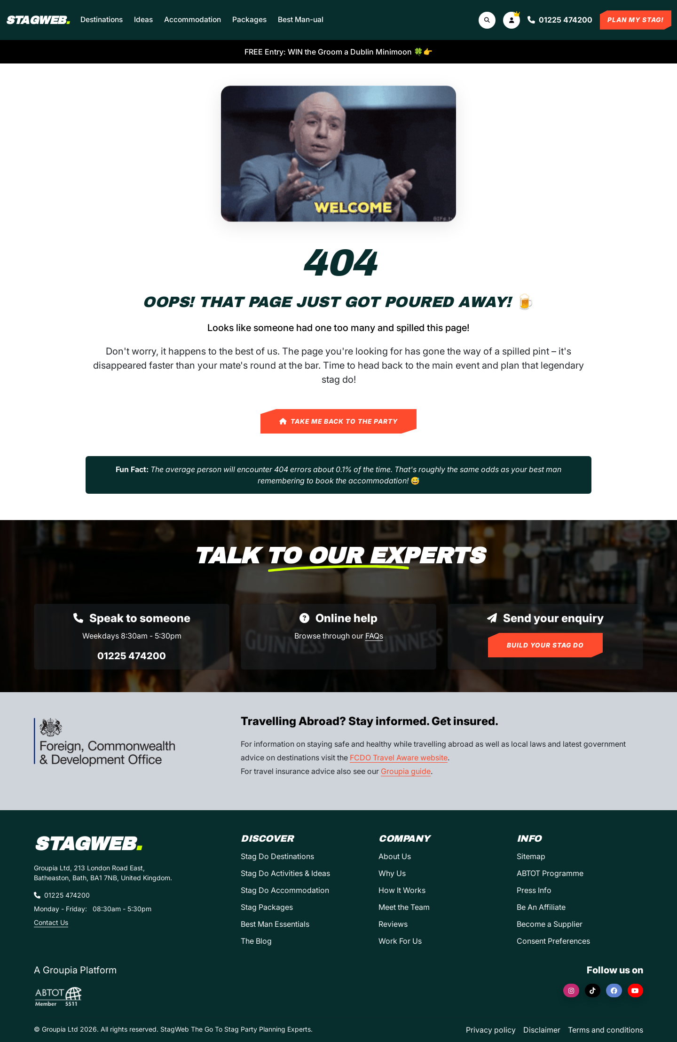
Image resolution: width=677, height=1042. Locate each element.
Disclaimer (541, 1029)
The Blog (256, 941)
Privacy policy (491, 1029)
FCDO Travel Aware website (399, 757)
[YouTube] (636, 990)
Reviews (393, 924)
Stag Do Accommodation (285, 890)
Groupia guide (406, 771)
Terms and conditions (605, 1029)
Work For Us (400, 941)
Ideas (143, 19)
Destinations (101, 19)
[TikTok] (593, 990)
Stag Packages (267, 907)
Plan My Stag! (635, 20)
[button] (511, 20)
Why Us (392, 873)
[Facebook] (614, 990)
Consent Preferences (553, 941)
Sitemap (531, 856)
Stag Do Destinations (277, 856)
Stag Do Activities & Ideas (285, 873)
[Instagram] (571, 990)
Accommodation (192, 19)
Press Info (534, 890)
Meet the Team (404, 907)
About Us (394, 856)
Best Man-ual (300, 19)
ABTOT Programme (550, 873)
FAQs (374, 635)
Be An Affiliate (541, 907)
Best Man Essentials (275, 924)
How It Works (401, 890)
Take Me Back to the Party (338, 421)
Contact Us (51, 922)
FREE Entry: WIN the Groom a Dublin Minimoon (338, 51)
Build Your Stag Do (545, 645)
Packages (249, 19)
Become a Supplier (550, 924)
